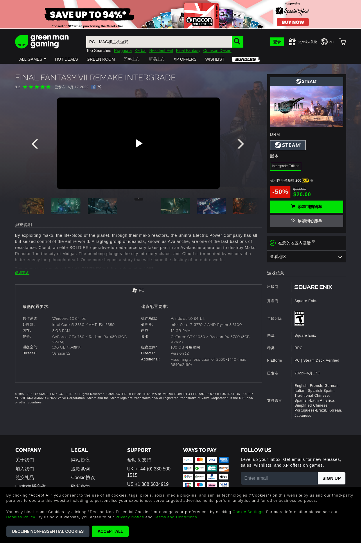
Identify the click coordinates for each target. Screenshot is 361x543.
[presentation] (36, 145)
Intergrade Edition (285, 166)
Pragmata (123, 50)
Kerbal (140, 50)
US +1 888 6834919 (148, 484)
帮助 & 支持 (139, 459)
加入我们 (24, 468)
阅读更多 (22, 273)
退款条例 (80, 468)
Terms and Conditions (175, 517)
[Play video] (138, 143)
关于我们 (24, 459)
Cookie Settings (248, 511)
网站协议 (80, 459)
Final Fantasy (188, 50)
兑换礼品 (24, 477)
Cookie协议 (83, 477)
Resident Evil (161, 50)
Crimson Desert (217, 50)
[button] (33, 59)
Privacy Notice (130, 517)
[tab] (138, 290)
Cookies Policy (20, 517)
